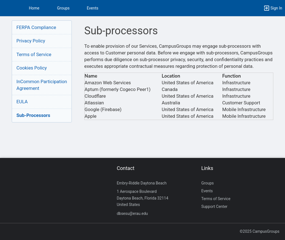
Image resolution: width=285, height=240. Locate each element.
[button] (7, 8)
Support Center (214, 206)
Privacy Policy (30, 41)
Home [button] (34, 8)
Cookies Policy (31, 68)
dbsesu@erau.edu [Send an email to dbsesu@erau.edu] (132, 213)
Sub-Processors (33, 115)
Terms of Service (33, 54)
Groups (63, 8)
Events (92, 8)
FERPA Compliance (36, 27)
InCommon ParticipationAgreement (41, 85)
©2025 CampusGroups (259, 231)
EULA (22, 101)
